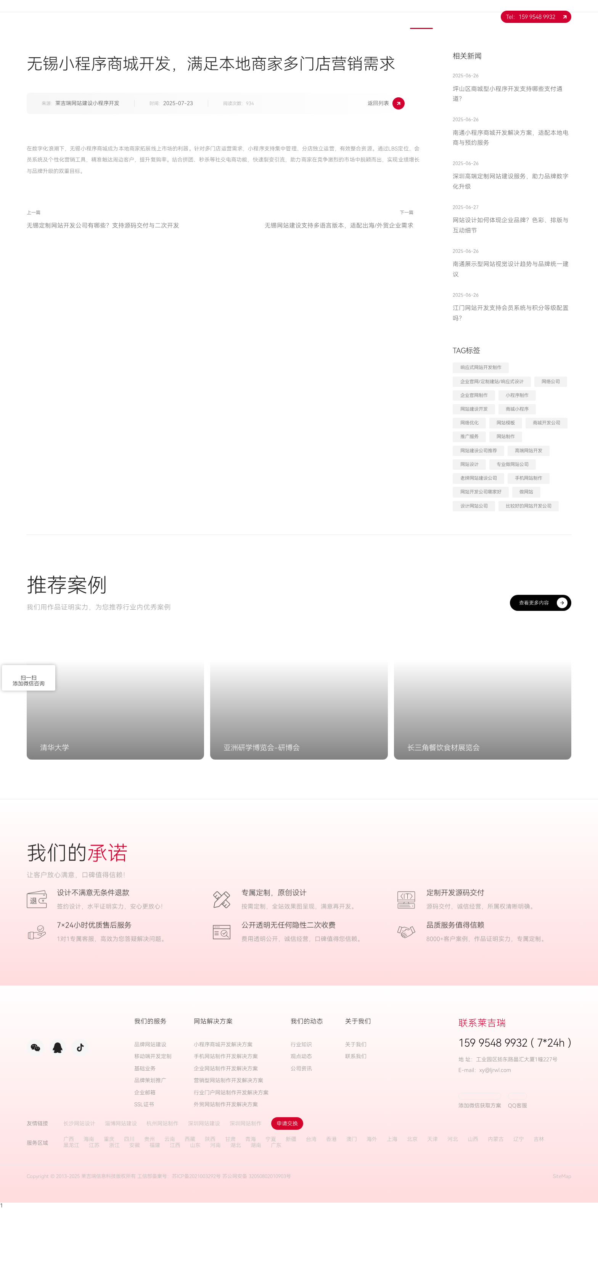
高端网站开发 (528, 450)
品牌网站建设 (150, 1109)
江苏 (94, 1210)
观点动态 (301, 1121)
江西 (175, 1210)
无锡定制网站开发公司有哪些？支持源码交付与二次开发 (103, 249)
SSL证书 (144, 1169)
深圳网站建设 (204, 1189)
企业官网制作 (474, 395)
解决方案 (339, 16)
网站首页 (215, 16)
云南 (169, 1205)
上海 (392, 1205)
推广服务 (469, 436)
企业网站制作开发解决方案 (226, 1134)
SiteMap (562, 1241)
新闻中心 (421, 16)
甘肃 (230, 1205)
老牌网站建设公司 (478, 478)
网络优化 (469, 422)
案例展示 (380, 16)
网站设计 (469, 464)
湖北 (235, 1210)
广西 (68, 1205)
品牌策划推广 (150, 1145)
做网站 (526, 491)
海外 (372, 1205)
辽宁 (518, 1205)
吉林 (539, 1205)
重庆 (109, 1205)
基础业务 (145, 1134)
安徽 (134, 1210)
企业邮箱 (145, 1158)
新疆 (291, 1205)
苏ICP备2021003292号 (196, 1242)
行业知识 (301, 1109)
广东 (276, 1210)
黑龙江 (71, 1210)
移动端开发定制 (153, 1121)
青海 (250, 1205)
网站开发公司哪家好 (481, 491)
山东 (195, 1210)
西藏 (190, 1205)
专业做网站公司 (513, 464)
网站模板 (506, 422)
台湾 (311, 1205)
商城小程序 (517, 409)
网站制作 (506, 436)
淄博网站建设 (121, 1189)
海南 (89, 1205)
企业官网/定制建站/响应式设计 (492, 381)
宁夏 (270, 1205)
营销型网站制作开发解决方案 (228, 1145)
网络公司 (551, 381)
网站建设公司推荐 (478, 450)
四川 (129, 1205)
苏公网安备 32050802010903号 (256, 1242)
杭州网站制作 (162, 1189)
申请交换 (287, 1188)
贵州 (149, 1205)
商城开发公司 (546, 422)
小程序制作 (517, 395)
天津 (432, 1205)
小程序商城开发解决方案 (223, 1109)
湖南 (256, 1210)
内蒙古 (496, 1205)
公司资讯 (301, 1134)
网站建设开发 (474, 409)
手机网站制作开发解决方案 (226, 1121)
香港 (331, 1205)
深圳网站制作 (246, 1189)
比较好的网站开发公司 (528, 506)
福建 (155, 1210)
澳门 (351, 1205)
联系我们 (462, 16)
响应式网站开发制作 (481, 367)
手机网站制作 (528, 478)
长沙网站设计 (79, 1189)
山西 (473, 1205)
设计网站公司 (474, 506)
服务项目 (297, 16)
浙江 (114, 1210)
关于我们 (256, 16)
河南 (215, 1210)
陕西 (210, 1205)
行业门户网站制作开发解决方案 (231, 1158)
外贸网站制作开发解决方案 (226, 1169)
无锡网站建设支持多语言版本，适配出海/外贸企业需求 (314, 249)
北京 (412, 1205)
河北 (452, 1205)
